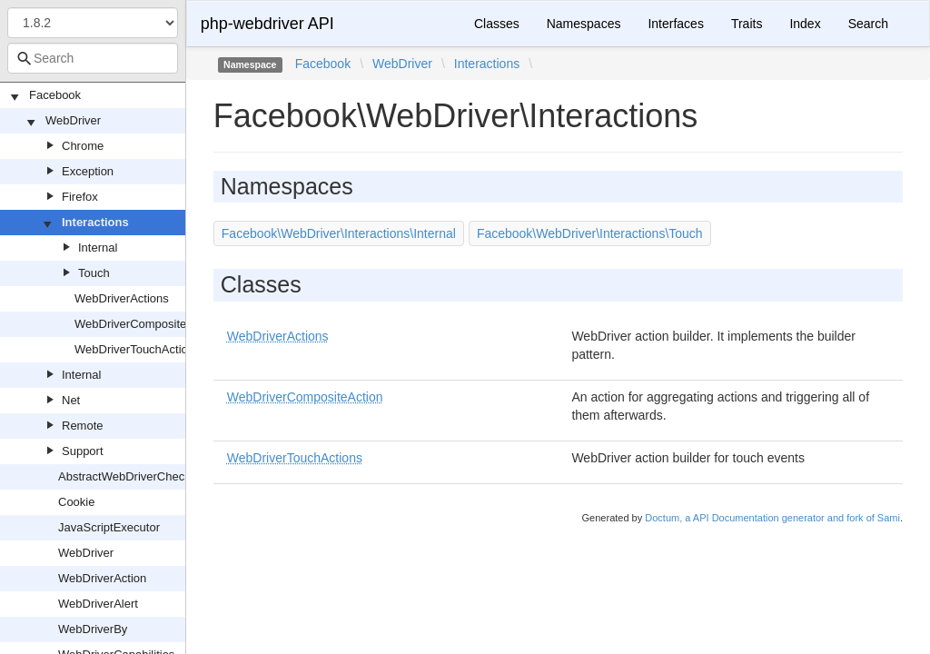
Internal (97, 247)
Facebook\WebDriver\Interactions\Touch (590, 233)
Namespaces (584, 23)
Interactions (95, 222)
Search (868, 23)
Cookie (76, 502)
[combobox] (92, 58)
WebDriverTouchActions (137, 349)
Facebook (55, 95)
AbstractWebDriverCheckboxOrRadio (155, 476)
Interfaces (675, 23)
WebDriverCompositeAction (146, 324)
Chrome (83, 146)
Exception (88, 171)
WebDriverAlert (98, 603)
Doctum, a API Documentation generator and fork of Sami (772, 517)
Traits (746, 23)
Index (804, 23)
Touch (94, 273)
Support (83, 451)
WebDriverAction (102, 578)
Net (71, 400)
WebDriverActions (121, 298)
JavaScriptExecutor (109, 527)
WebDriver (73, 120)
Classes (496, 23)
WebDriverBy (92, 629)
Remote (83, 425)
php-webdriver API (267, 24)
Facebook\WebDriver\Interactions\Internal (339, 233)
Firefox (80, 196)
